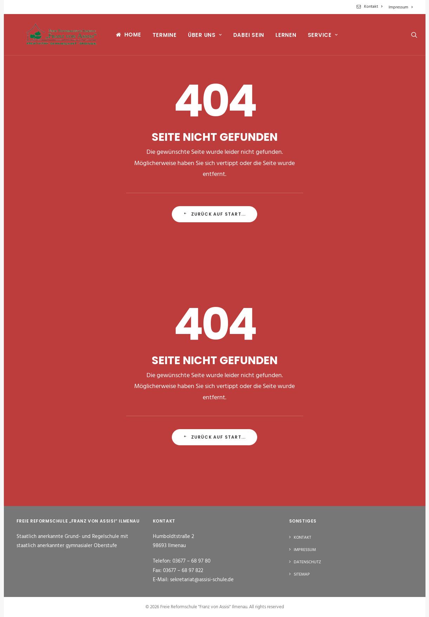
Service (317, 37)
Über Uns (199, 37)
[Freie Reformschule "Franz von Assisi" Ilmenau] (58, 37)
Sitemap (302, 574)
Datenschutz (307, 562)
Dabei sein (243, 37)
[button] (410, 36)
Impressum (400, 7)
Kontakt (373, 6)
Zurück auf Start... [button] (214, 214)
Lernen (280, 37)
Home (126, 36)
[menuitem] (371, 6)
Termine (159, 37)
